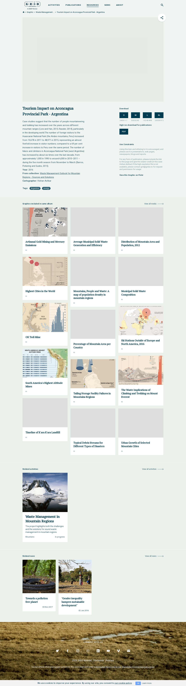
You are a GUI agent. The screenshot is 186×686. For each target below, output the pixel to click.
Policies (109, 660)
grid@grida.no (147, 167)
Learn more (146, 683)
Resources (93, 5)
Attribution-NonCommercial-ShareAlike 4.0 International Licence (125, 667)
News (107, 5)
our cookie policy (123, 683)
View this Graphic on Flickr (131, 175)
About (119, 5)
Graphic (30, 12)
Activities (54, 5)
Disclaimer (98, 660)
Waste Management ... (45, 12)
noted (57, 667)
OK (138, 683)
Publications (73, 5)
